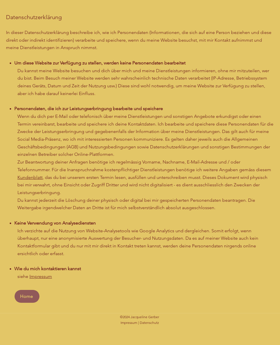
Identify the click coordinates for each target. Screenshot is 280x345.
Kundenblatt (30, 177)
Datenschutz (149, 322)
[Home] (27, 296)
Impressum (40, 276)
